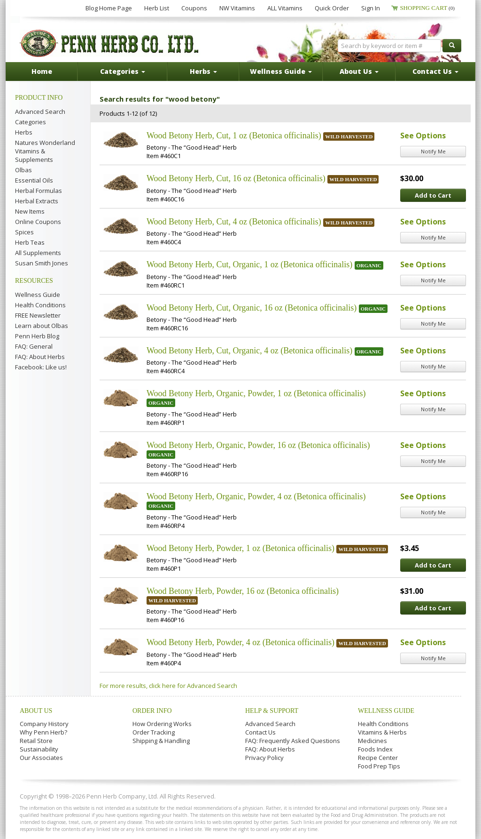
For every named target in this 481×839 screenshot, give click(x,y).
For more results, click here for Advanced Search (168, 685)
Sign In (370, 8)
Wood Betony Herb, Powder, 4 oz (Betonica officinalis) (240, 642)
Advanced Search (40, 111)
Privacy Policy (264, 757)
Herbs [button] (203, 71)
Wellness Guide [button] (281, 71)
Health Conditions (40, 305)
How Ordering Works (162, 723)
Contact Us (260, 732)
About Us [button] (359, 71)
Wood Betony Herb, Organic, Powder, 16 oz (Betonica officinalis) (258, 445)
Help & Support (271, 710)
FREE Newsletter (38, 315)
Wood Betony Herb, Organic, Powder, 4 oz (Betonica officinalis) (256, 496)
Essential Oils (34, 180)
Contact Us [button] (435, 71)
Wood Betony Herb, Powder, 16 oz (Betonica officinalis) (243, 591)
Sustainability (39, 749)
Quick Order (332, 8)
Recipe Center (378, 757)
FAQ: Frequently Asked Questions (292, 740)
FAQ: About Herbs (40, 356)
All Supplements (38, 252)
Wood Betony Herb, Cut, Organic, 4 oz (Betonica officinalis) (249, 350)
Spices (24, 232)
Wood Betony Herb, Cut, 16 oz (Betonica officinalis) (236, 178)
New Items (30, 211)
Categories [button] (122, 71)
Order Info (152, 710)
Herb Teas (30, 242)
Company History (44, 723)
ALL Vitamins (285, 8)
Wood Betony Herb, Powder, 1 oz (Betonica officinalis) (240, 548)
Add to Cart (433, 195)
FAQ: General (34, 346)
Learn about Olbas (41, 325)
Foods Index (375, 749)
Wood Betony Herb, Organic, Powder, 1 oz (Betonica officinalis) (256, 393)
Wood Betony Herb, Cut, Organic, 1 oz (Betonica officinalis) (249, 264)
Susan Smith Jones (41, 263)
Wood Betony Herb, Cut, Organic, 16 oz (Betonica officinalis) (252, 307)
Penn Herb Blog (37, 336)
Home (41, 71)
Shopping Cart (427, 7)
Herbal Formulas (38, 190)
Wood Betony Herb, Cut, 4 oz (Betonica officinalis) (234, 221)
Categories (30, 122)
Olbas (23, 170)
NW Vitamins (237, 8)
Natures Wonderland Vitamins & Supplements (45, 151)
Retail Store (36, 740)
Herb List (156, 8)
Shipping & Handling (161, 740)
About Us (36, 710)
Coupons (194, 8)
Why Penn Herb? (43, 732)
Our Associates (41, 757)
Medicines (372, 740)
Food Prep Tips (379, 766)
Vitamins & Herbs (382, 732)
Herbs (23, 132)
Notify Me (433, 151)
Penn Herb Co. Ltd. (110, 43)
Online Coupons (38, 221)
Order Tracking (153, 732)
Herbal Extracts (36, 201)
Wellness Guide (37, 294)
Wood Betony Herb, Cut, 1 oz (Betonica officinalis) (234, 135)
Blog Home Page (108, 8)
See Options (423, 135)
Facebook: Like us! (41, 367)
